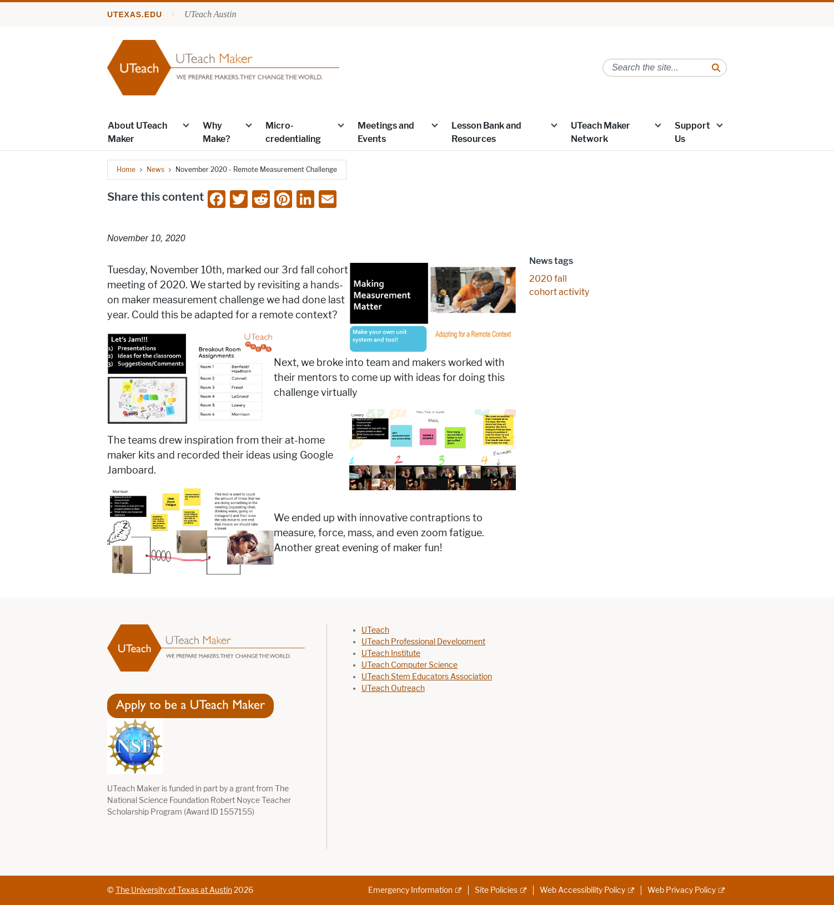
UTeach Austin (210, 14)
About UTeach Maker (137, 132)
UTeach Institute (390, 653)
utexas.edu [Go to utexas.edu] (134, 14)
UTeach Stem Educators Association (426, 677)
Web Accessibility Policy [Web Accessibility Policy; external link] (582, 890)
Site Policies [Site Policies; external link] (496, 890)
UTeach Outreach (393, 688)
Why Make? (216, 132)
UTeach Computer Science (409, 665)
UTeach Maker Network (600, 132)
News (155, 169)
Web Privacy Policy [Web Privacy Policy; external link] (681, 890)
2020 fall (548, 278)
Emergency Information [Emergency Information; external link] (410, 890)
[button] (186, 124)
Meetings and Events (386, 132)
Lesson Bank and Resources (486, 132)
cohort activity (559, 292)
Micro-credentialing (293, 132)
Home (126, 169)
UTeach (375, 630)
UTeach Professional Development (423, 642)
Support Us (692, 132)
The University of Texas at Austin (173, 890)
